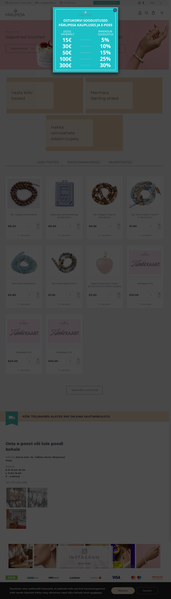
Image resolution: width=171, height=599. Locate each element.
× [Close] (115, 10)
